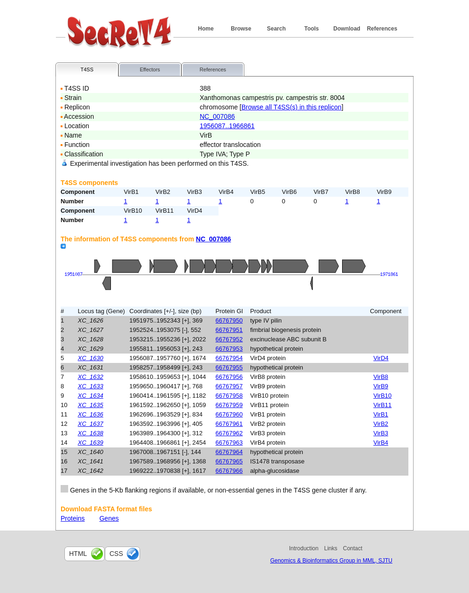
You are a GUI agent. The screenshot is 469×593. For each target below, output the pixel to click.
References (382, 28)
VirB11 (383, 404)
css (116, 553)
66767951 (229, 329)
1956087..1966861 (227, 126)
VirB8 (381, 376)
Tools (311, 28)
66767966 (229, 470)
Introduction (304, 548)
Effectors (150, 69)
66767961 (229, 423)
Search (276, 28)
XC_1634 (90, 395)
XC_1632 (90, 376)
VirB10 (383, 395)
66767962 (229, 433)
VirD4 (381, 358)
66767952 (229, 339)
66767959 (229, 404)
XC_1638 (90, 433)
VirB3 (381, 433)
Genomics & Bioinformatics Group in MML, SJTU (331, 560)
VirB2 (381, 423)
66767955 (229, 367)
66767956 (229, 376)
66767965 (229, 461)
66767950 (229, 320)
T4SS (87, 69)
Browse (241, 28)
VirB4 (381, 442)
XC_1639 (90, 442)
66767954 (229, 358)
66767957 (229, 386)
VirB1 (381, 414)
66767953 (229, 348)
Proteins (73, 518)
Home (205, 28)
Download (346, 28)
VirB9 (381, 386)
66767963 (229, 442)
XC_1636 (90, 414)
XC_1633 (90, 386)
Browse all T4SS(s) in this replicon (292, 107)
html (78, 553)
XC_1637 (90, 423)
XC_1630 (90, 358)
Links (330, 548)
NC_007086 (217, 116)
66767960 (229, 414)
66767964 (229, 451)
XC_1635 (90, 404)
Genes (108, 518)
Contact (352, 548)
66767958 (229, 395)
